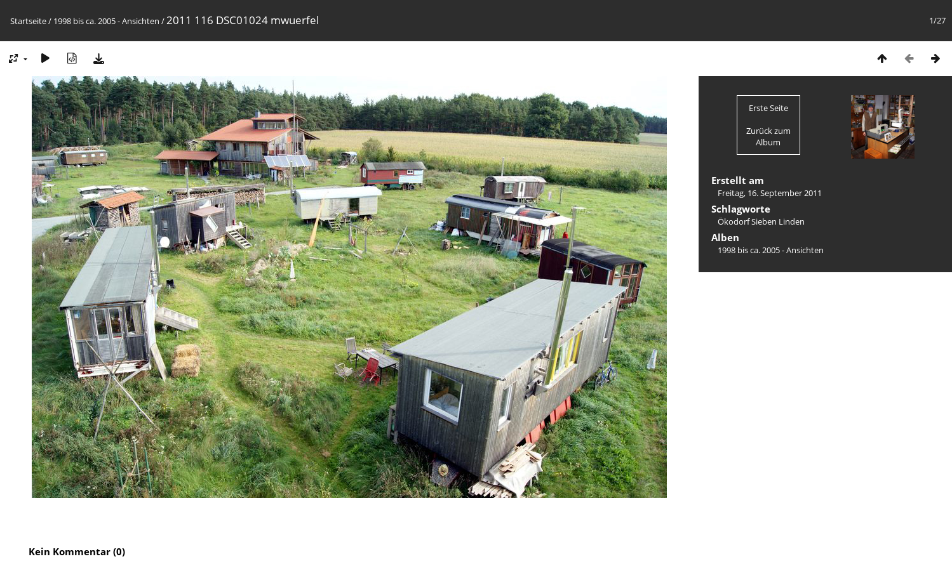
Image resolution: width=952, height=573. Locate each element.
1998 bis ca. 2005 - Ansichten (106, 21)
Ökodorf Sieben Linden (761, 221)
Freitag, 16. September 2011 (770, 193)
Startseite (28, 21)
